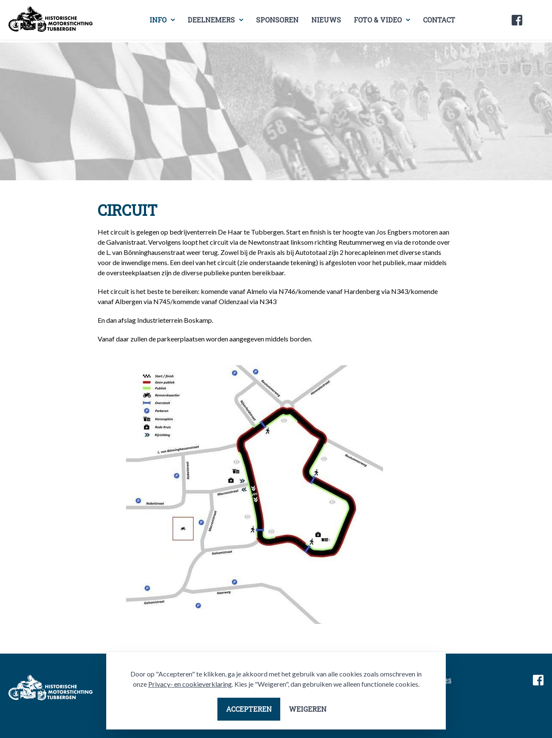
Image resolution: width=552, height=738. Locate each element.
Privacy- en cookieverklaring (190, 684)
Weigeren (308, 708)
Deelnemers (211, 19)
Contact (439, 19)
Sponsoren (277, 19)
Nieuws (326, 19)
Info (157, 19)
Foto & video (378, 19)
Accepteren (249, 708)
